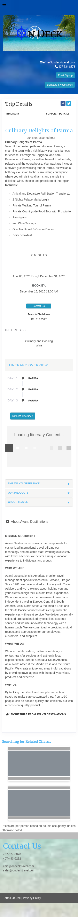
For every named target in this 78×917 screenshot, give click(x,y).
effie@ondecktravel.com (59, 62)
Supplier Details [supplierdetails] (58, 113)
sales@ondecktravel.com (19, 870)
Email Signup (65, 75)
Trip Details (18, 104)
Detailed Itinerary (22, 416)
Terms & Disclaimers (39, 314)
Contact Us (38, 306)
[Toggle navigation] (4, 7)
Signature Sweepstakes (60, 84)
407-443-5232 (12, 858)
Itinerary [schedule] (12, 113)
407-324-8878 (12, 854)
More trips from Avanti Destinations (36, 714)
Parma (33, 378)
